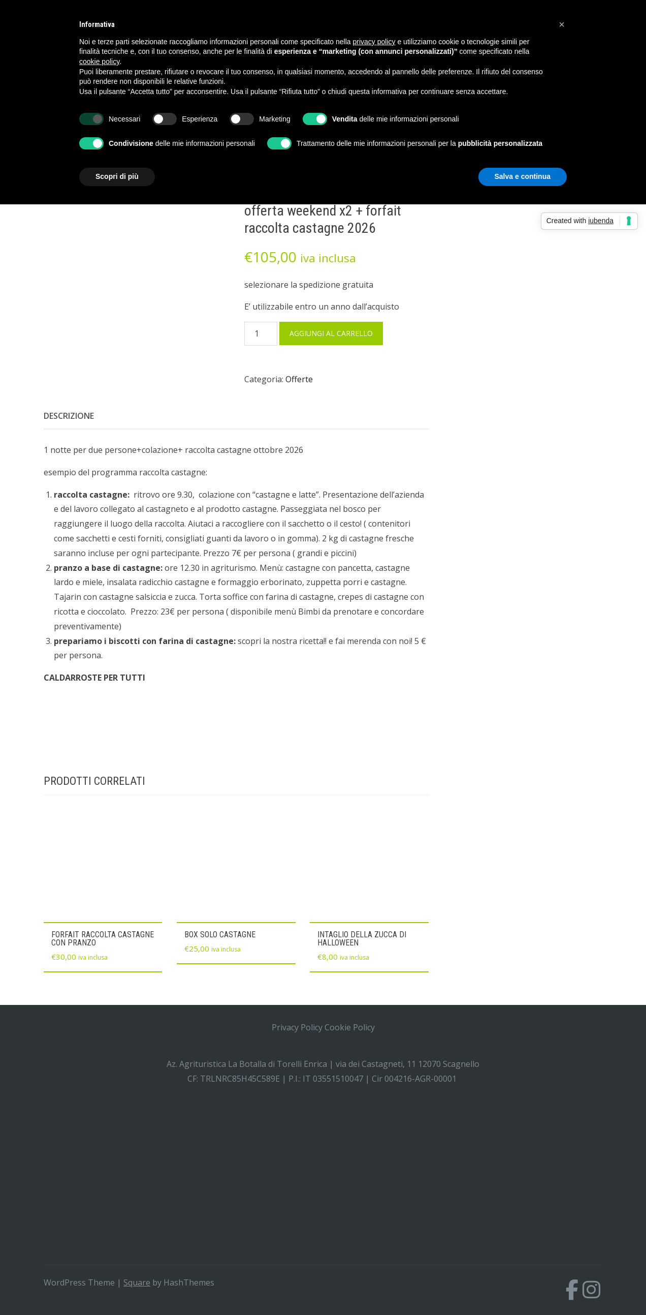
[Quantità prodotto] (260, 334)
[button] (562, 24)
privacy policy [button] (374, 42)
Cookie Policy (350, 1027)
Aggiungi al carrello (331, 333)
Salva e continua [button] (523, 176)
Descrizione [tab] (69, 415)
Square (136, 1282)
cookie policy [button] (99, 61)
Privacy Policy (297, 1027)
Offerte (299, 379)
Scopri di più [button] (117, 176)
